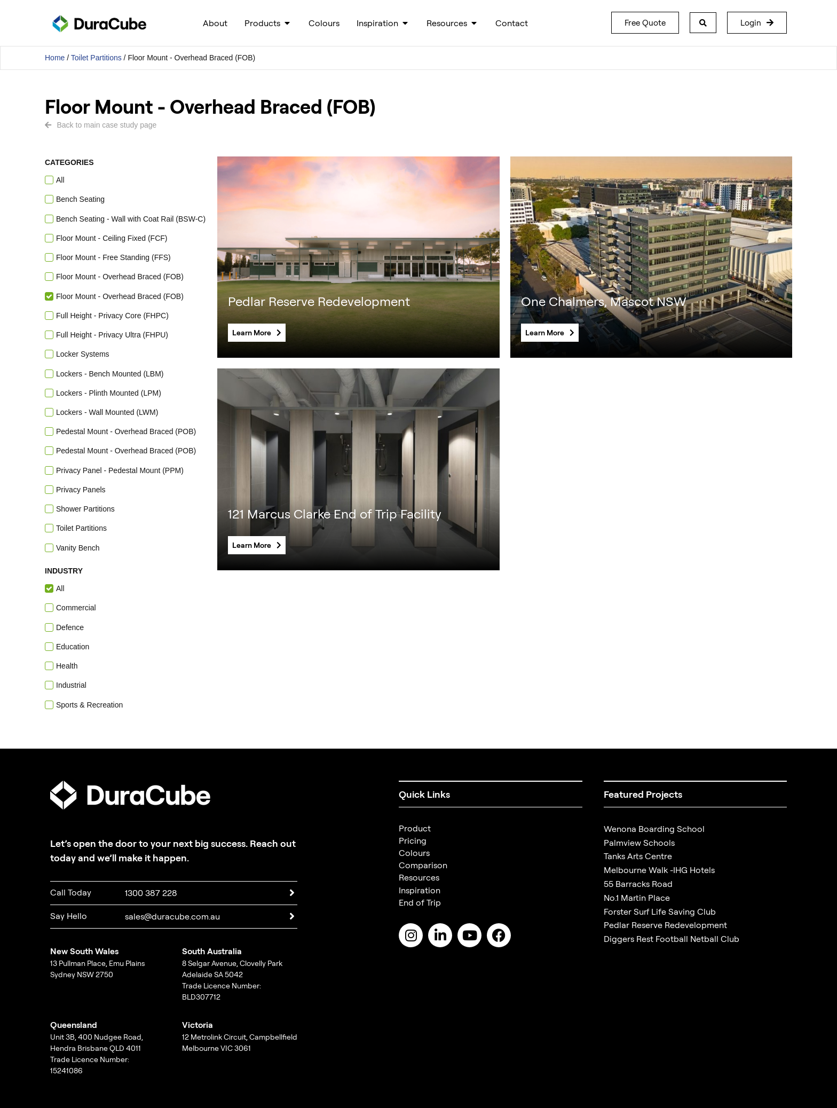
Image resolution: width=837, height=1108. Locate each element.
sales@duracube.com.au (172, 916)
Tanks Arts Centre (638, 856)
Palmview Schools (639, 842)
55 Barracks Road (638, 883)
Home (55, 57)
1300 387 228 (151, 892)
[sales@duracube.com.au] (292, 916)
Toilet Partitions (96, 57)
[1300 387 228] (292, 892)
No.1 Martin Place (637, 897)
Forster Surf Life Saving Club (660, 911)
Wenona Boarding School (654, 828)
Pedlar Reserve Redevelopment (665, 925)
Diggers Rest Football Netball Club (671, 938)
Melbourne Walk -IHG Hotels (659, 870)
